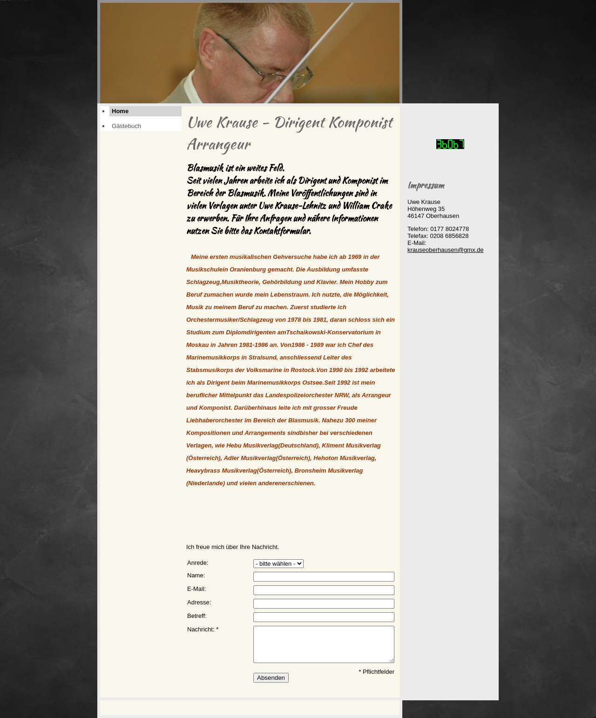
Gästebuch (126, 125)
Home (120, 111)
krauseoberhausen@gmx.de (445, 249)
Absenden (271, 677)
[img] (250, 53)
